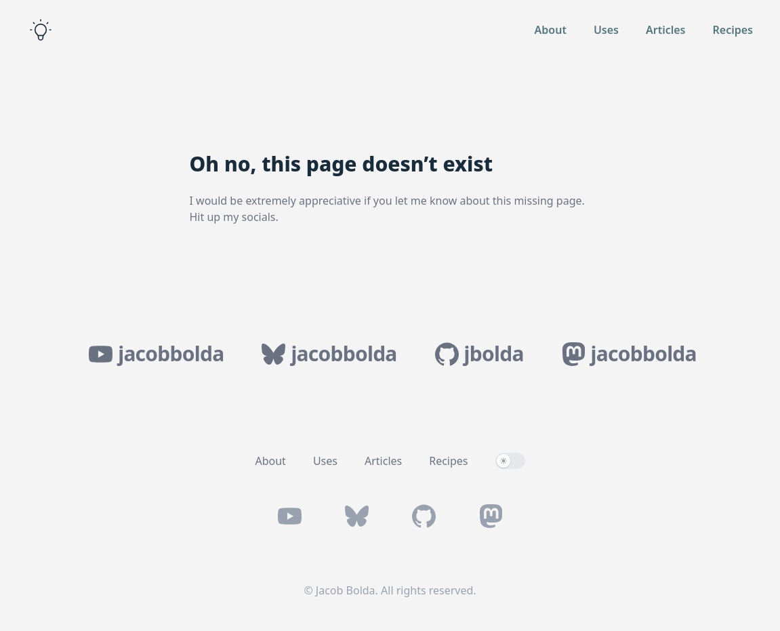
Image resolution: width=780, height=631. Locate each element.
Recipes (733, 29)
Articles (666, 29)
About (551, 29)
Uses (606, 29)
